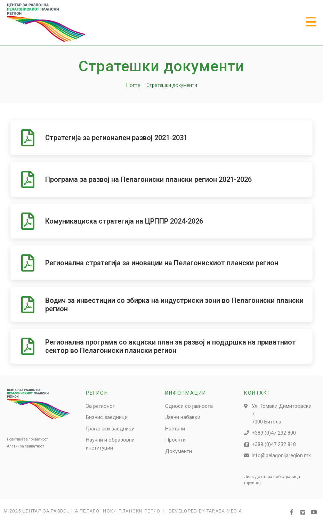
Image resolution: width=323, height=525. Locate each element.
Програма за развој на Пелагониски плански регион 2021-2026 (148, 179)
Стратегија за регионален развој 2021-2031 (116, 138)
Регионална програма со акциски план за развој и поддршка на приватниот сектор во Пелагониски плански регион (170, 346)
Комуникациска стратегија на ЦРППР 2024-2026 (124, 221)
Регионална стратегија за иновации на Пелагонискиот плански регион (161, 263)
